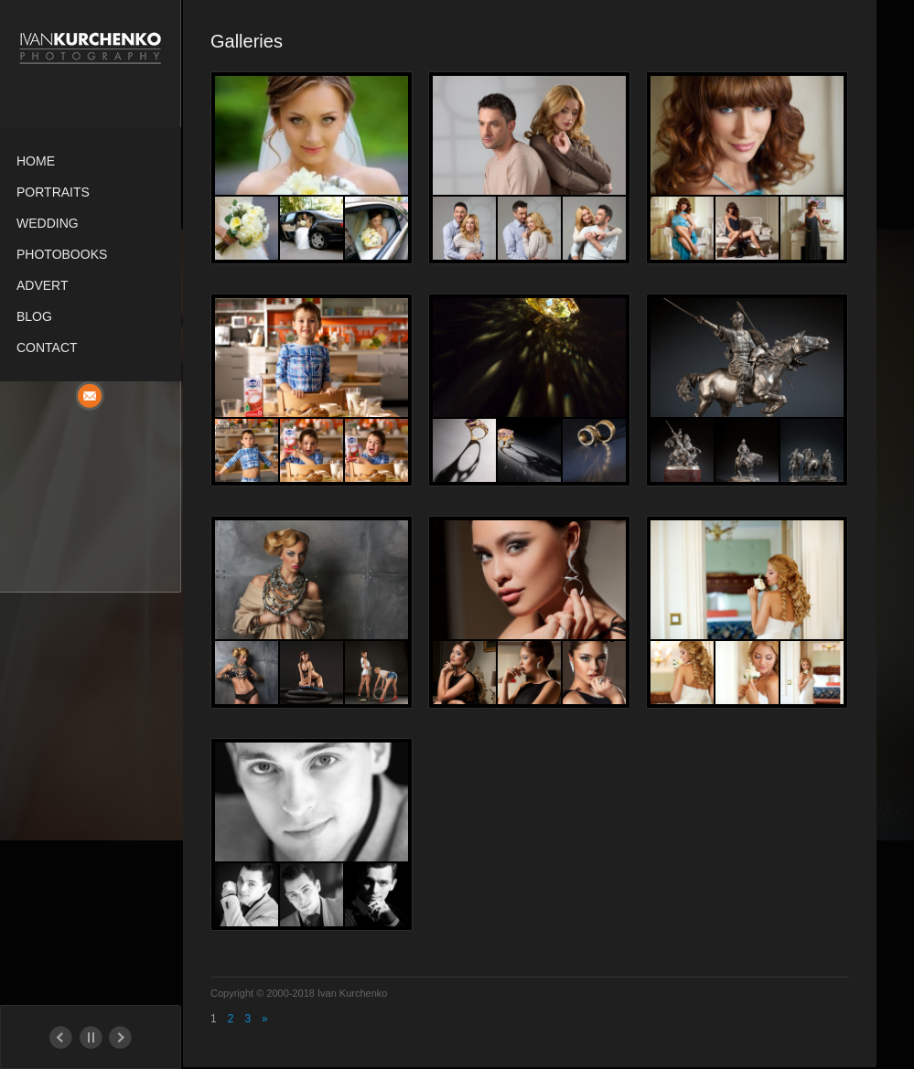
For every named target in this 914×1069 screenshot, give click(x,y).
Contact (47, 347)
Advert (42, 285)
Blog (34, 316)
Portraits (53, 192)
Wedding (47, 223)
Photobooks (61, 254)
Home (35, 161)
